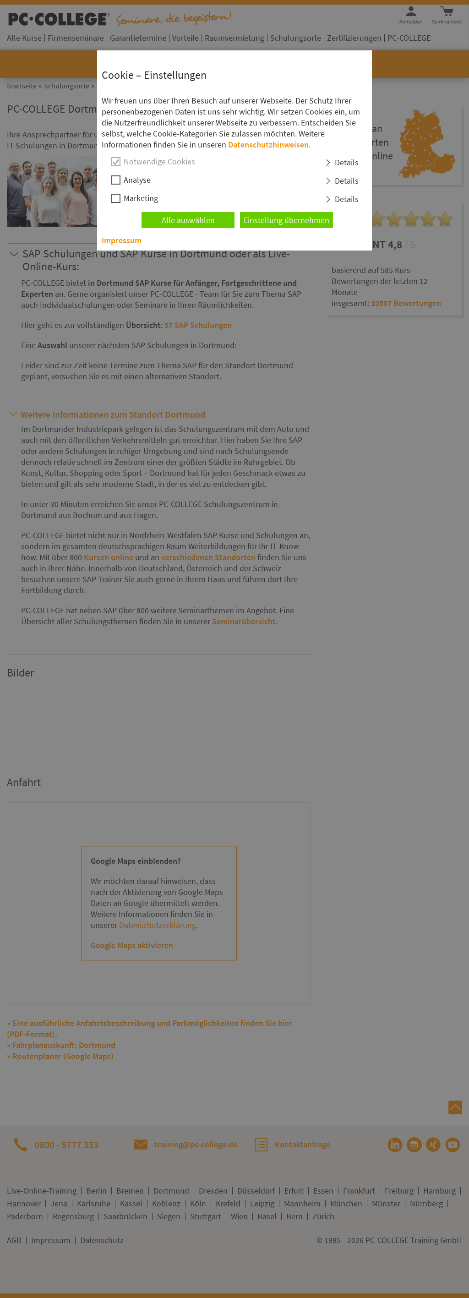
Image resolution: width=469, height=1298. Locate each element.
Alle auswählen (188, 220)
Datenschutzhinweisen (268, 144)
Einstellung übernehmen (286, 220)
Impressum (122, 240)
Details (347, 162)
